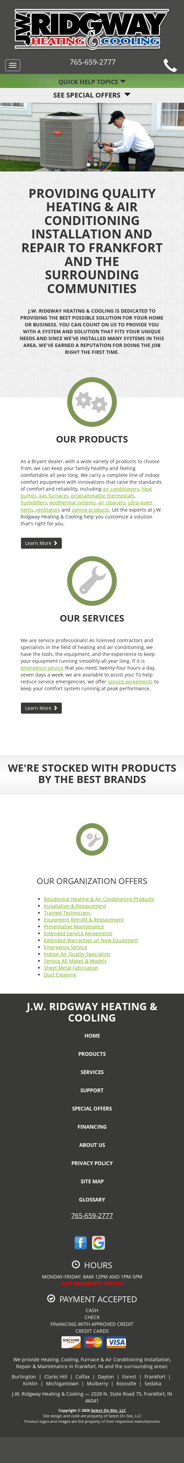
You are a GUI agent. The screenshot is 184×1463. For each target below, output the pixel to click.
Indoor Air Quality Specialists (77, 954)
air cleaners (111, 502)
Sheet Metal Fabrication (71, 967)
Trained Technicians (67, 912)
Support (92, 1090)
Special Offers (92, 1108)
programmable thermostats (103, 495)
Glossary (92, 1199)
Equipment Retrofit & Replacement (84, 919)
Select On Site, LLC (108, 1410)
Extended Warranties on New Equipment (91, 940)
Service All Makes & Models (75, 961)
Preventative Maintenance (74, 926)
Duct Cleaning (60, 974)
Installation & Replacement (75, 906)
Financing (92, 1126)
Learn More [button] (41, 543)
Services (92, 1072)
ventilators (48, 509)
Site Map (92, 1181)
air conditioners (121, 488)
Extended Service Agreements (78, 933)
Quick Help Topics (92, 82)
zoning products (90, 509)
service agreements (130, 681)
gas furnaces (54, 495)
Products (92, 1053)
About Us (92, 1144)
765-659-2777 (92, 1215)
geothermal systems (72, 502)
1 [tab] (90, 166)
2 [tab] (97, 166)
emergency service (42, 668)
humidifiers (34, 502)
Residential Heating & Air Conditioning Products (99, 899)
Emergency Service (65, 947)
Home (92, 1035)
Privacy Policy (92, 1163)
